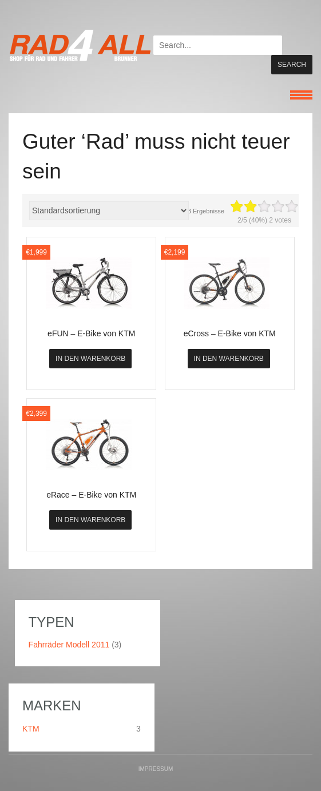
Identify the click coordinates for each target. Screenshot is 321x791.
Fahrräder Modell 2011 (69, 651)
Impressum (155, 776)
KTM (30, 735)
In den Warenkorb (90, 365)
